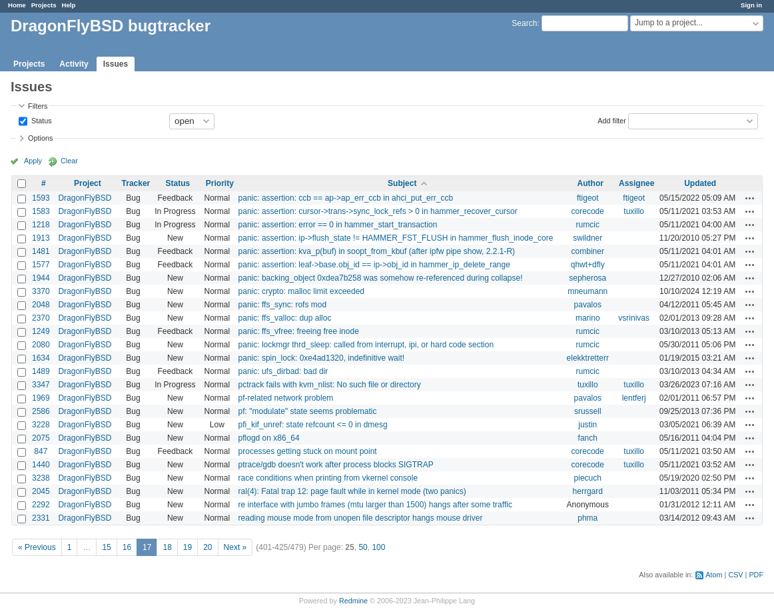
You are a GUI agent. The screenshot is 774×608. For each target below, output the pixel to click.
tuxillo (633, 211)
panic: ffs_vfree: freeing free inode (298, 331)
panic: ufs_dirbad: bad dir (283, 371)
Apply (33, 161)
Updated (700, 183)
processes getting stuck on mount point (307, 451)
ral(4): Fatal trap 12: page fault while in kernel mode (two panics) (352, 491)
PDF (756, 575)
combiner (588, 251)
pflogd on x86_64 (269, 438)
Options (40, 138)
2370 (41, 318)
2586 (41, 411)
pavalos (587, 304)
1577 (41, 264)
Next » (235, 547)
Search (524, 23)
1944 (41, 278)
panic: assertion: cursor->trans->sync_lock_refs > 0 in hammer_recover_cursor (378, 211)
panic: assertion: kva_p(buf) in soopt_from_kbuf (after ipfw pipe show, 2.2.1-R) (377, 251)
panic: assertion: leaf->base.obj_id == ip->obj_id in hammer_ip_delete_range (374, 264)
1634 (41, 358)
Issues (115, 64)
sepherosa (587, 278)
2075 (41, 438)
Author (590, 183)
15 (106, 547)
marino (588, 318)
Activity (73, 64)
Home (17, 5)
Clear (69, 161)
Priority (220, 183)
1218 (41, 224)
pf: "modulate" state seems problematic (307, 411)
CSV (735, 575)
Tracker (136, 183)
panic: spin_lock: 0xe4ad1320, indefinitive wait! (321, 358)
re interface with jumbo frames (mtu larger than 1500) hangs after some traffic (375, 504)
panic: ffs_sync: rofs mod (282, 304)
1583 (41, 211)
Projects (44, 5)
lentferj (634, 398)
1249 (41, 331)
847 (40, 451)
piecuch (587, 478)
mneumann (587, 291)
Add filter (611, 120)
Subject (402, 183)
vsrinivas (633, 318)
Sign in (751, 5)
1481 (41, 251)
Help (69, 5)
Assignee (636, 183)
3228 (41, 424)
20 (207, 547)
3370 (41, 291)
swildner (587, 238)
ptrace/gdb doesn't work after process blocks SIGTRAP (336, 464)
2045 (41, 491)
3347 (41, 384)
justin (587, 424)
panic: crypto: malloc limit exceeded (301, 291)
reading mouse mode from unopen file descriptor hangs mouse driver (360, 518)
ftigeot (588, 198)
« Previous (37, 547)
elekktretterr (588, 358)
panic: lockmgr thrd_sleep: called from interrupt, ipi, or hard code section (366, 344)
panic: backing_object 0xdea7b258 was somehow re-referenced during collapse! (380, 278)
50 (362, 547)
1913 (41, 238)
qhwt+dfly (588, 264)
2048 (41, 304)
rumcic (587, 224)
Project (87, 183)
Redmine (353, 601)
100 (378, 547)
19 (187, 547)
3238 (41, 478)
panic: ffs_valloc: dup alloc (285, 318)
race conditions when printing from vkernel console (328, 478)
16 (127, 547)
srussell (587, 411)
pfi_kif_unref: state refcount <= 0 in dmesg (313, 424)
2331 (41, 518)
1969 (41, 398)
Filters (37, 106)
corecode (588, 211)
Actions (750, 198)
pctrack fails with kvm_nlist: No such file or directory (329, 384)
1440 (41, 464)
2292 (41, 504)
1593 (41, 198)
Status (40, 120)
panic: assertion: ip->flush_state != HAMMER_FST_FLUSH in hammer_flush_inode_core (396, 238)
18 (167, 547)
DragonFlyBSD (84, 198)
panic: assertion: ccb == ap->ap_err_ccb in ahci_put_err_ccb (346, 198)
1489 (41, 371)
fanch (587, 438)
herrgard (588, 491)
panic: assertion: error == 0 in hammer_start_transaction (338, 224)
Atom (713, 575)
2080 (41, 344)
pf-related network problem (286, 398)
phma (587, 518)
